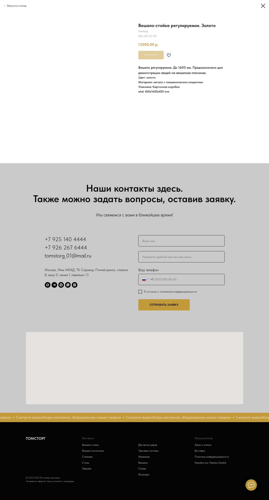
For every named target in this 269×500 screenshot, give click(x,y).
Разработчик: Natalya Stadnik (210, 462)
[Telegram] (54, 285)
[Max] (47, 285)
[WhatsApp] (68, 285)
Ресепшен (143, 474)
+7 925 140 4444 (65, 239)
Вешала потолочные (93, 450)
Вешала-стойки (90, 444)
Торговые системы (148, 450)
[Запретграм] (74, 285)
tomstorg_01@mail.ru (68, 255)
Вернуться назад (16, 5)
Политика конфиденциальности (212, 456)
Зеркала (86, 468)
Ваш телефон (148, 270)
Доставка (200, 450)
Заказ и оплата (203, 444)
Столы (85, 462)
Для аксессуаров (147, 444)
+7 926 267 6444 (66, 247)
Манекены (144, 456)
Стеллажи (87, 456)
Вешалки (143, 462)
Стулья (142, 468)
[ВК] (61, 285)
